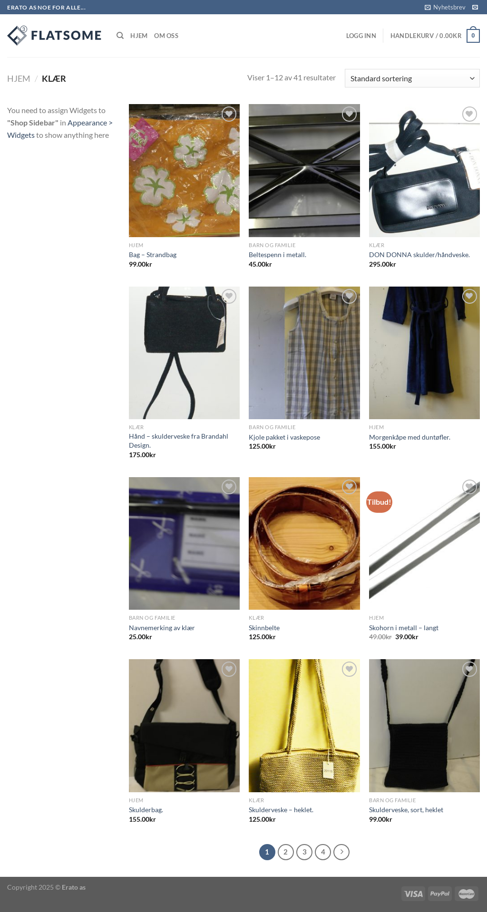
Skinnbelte (264, 628)
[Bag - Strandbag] (184, 170)
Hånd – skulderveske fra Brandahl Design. (178, 440)
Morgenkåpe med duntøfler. (409, 437)
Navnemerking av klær (162, 628)
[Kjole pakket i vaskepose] (304, 353)
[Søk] (120, 36)
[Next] (341, 852)
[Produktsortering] (412, 78)
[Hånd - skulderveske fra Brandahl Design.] (184, 353)
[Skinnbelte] (304, 543)
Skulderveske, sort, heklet (406, 810)
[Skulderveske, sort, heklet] (424, 725)
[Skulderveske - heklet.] (304, 725)
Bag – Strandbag (152, 254)
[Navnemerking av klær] (184, 543)
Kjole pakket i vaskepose (284, 437)
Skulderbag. (146, 810)
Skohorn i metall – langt (403, 628)
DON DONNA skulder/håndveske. (419, 254)
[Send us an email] (475, 7)
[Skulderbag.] (184, 725)
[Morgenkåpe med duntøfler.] (424, 353)
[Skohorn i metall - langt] (424, 543)
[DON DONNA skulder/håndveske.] (424, 170)
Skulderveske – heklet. (281, 810)
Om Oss (166, 35)
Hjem (138, 35)
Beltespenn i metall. (277, 254)
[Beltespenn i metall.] (304, 170)
